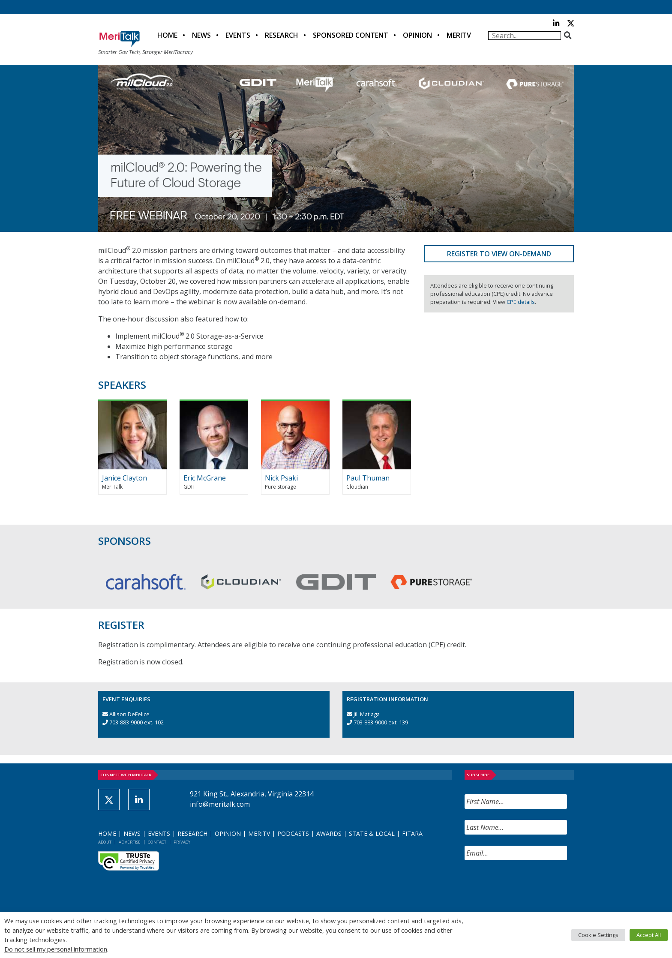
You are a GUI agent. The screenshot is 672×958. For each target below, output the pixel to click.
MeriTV (459, 35)
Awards (329, 833)
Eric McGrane (204, 478)
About (104, 842)
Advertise (130, 842)
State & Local (372, 833)
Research (281, 35)
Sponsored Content (350, 35)
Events (237, 35)
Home (167, 35)
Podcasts (293, 833)
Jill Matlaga (367, 714)
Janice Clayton (124, 478)
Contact (157, 842)
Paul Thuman (368, 478)
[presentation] (530, 888)
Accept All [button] (648, 935)
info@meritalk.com (220, 804)
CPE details (521, 302)
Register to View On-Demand (499, 253)
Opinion (417, 35)
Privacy (182, 842)
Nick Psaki (281, 478)
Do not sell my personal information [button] (55, 949)
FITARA (412, 833)
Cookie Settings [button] (598, 935)
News (201, 35)
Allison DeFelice (129, 714)
